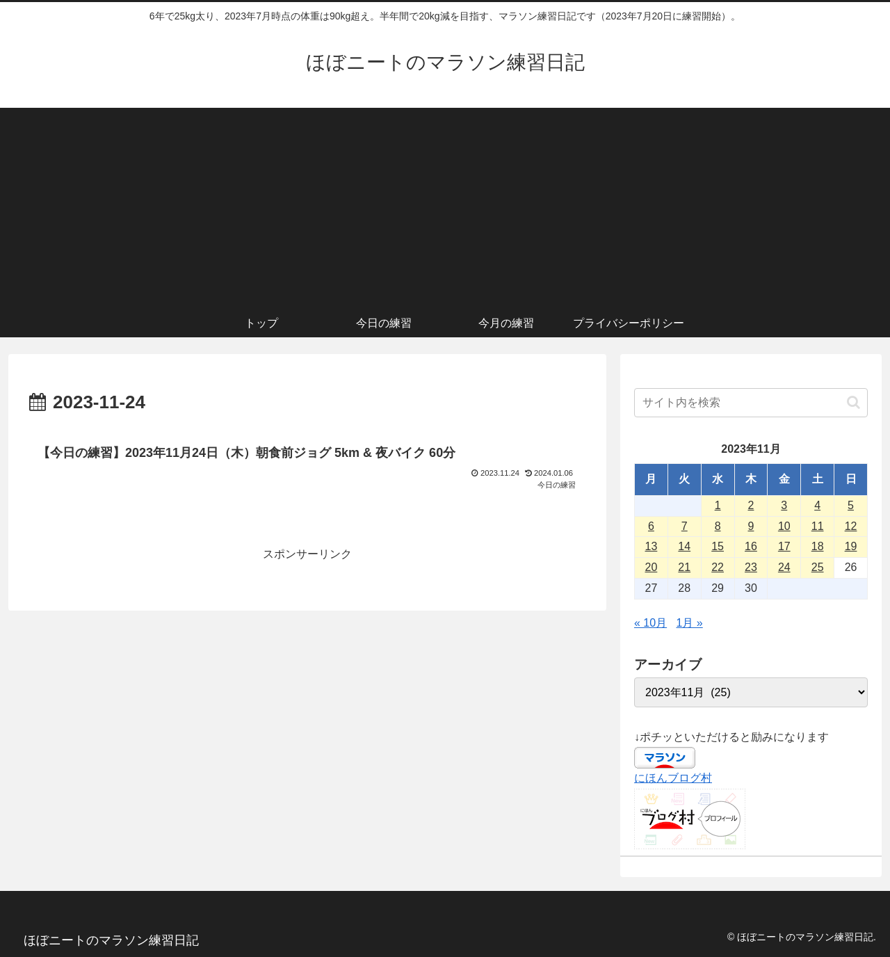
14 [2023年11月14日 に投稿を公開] (684, 546)
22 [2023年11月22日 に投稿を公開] (717, 567)
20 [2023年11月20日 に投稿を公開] (651, 567)
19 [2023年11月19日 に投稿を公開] (851, 546)
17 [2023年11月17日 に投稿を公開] (784, 546)
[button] (853, 402)
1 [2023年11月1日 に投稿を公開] (718, 505)
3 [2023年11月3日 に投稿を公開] (784, 505)
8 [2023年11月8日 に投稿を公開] (718, 526)
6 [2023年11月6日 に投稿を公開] (651, 526)
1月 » (690, 623)
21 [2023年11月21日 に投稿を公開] (684, 567)
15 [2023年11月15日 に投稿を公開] (717, 546)
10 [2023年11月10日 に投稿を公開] (784, 526)
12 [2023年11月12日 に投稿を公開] (851, 526)
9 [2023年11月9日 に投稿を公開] (751, 526)
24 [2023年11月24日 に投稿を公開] (784, 567)
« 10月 (650, 623)
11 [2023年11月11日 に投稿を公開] (817, 526)
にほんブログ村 (673, 778)
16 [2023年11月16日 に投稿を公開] (751, 546)
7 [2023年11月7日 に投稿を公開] (684, 526)
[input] (751, 402)
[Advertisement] (445, 205)
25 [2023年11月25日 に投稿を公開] (817, 567)
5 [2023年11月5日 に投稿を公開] (851, 505)
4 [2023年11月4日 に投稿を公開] (817, 505)
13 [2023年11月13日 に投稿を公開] (651, 546)
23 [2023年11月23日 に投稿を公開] (751, 567)
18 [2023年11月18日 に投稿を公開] (817, 546)
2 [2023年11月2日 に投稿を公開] (751, 505)
